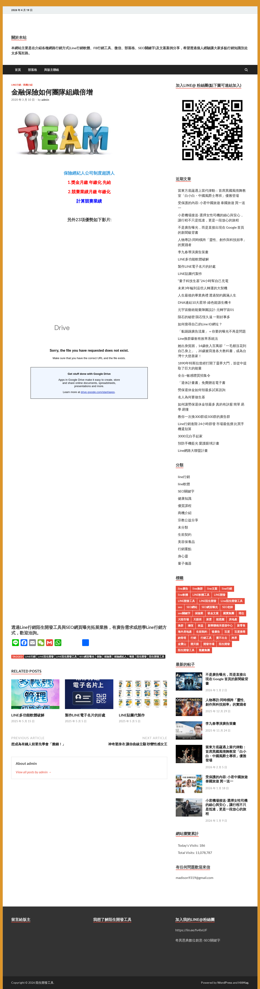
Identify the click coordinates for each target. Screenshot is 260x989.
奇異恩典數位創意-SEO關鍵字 (197, 940)
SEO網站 (192, 607)
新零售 (241, 625)
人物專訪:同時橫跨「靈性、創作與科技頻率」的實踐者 (226, 702)
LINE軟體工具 (201, 594)
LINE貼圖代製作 (132, 715)
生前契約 (184, 534)
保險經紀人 (120, 656)
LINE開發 (219, 594)
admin (45, 99)
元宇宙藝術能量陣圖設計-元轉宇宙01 (206, 310)
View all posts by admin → (34, 772)
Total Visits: (186, 853)
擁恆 (190, 625)
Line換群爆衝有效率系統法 (198, 338)
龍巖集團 (204, 650)
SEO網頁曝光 (86, 656)
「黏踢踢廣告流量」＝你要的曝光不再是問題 (212, 331)
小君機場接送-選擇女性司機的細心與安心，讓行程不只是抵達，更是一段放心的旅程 (226, 807)
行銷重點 (184, 549)
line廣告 (183, 588)
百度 (227, 631)
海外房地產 (185, 631)
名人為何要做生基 (191, 397)
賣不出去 (221, 637)
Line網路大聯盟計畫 (193, 450)
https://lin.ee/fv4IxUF (191, 930)
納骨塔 (182, 637)
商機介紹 (27, 84)
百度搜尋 (239, 631)
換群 (180, 625)
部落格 (32, 69)
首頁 (18, 69)
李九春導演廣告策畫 (193, 252)
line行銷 (16, 84)
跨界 (234, 637)
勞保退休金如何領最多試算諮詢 (201, 390)
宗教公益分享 (188, 520)
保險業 (108, 656)
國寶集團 (228, 613)
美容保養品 (186, 542)
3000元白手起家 (190, 436)
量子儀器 (184, 563)
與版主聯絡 (51, 69)
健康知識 (184, 498)
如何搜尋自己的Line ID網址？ (200, 324)
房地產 (233, 619)
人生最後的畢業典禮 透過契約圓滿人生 (207, 295)
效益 (200, 625)
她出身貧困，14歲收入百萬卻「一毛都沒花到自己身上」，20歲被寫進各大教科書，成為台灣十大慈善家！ (212, 351)
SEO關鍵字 (186, 491)
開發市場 (208, 644)
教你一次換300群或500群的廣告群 (204, 416)
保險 (99, 656)
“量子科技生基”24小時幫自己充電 (203, 281)
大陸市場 (183, 619)
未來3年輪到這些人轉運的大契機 (202, 288)
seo (180, 607)
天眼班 (197, 619)
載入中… (89, 463)
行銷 (193, 637)
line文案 (212, 588)
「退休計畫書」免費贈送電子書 (201, 382)
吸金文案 (213, 613)
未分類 (183, 527)
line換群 (198, 588)
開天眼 (195, 644)
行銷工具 (206, 637)
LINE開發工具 (186, 601)
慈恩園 (220, 619)
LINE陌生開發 (46, 656)
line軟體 (184, 484)
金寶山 (182, 644)
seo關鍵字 (184, 613)
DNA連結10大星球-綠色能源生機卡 (204, 302)
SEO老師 (227, 607)
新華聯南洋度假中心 (220, 625)
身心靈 (183, 556)
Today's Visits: (188, 845)
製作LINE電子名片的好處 (85, 715)
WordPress (224, 982)
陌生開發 (141, 656)
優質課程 (184, 506)
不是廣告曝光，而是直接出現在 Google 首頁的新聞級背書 (226, 678)
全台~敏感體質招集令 (194, 375)
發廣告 (216, 631)
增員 (131, 656)
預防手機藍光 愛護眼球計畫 (198, 443)
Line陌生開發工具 (66, 656)
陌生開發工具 (156, 656)
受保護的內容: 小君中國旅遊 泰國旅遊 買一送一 (226, 779)
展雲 (209, 619)
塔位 (241, 613)
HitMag (243, 982)
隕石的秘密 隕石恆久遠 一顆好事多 (204, 317)
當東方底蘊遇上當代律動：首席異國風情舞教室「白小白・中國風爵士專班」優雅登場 (225, 753)
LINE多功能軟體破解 (27, 715)
